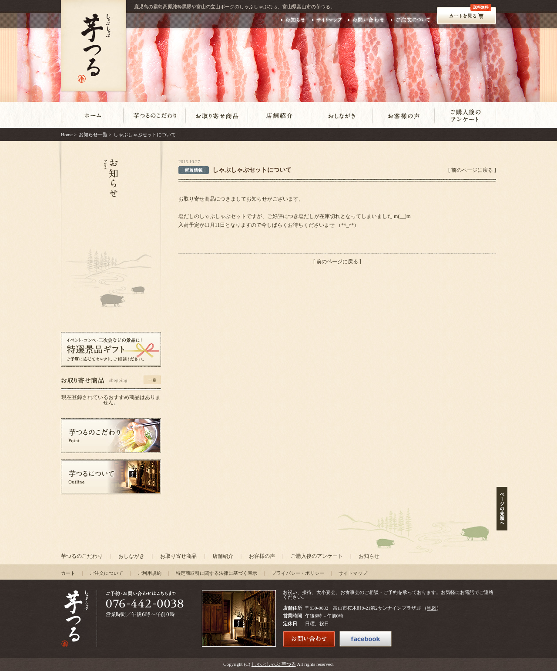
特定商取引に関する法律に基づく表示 (216, 573)
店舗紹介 (222, 556)
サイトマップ (353, 573)
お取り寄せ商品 (178, 556)
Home (67, 134)
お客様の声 (262, 556)
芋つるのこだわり (82, 556)
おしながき (131, 556)
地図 (431, 608)
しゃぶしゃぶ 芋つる (274, 664)
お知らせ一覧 (93, 134)
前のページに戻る (472, 170)
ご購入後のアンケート (317, 556)
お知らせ (369, 556)
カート (68, 573)
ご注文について (106, 573)
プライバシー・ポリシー (298, 573)
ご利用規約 (149, 573)
